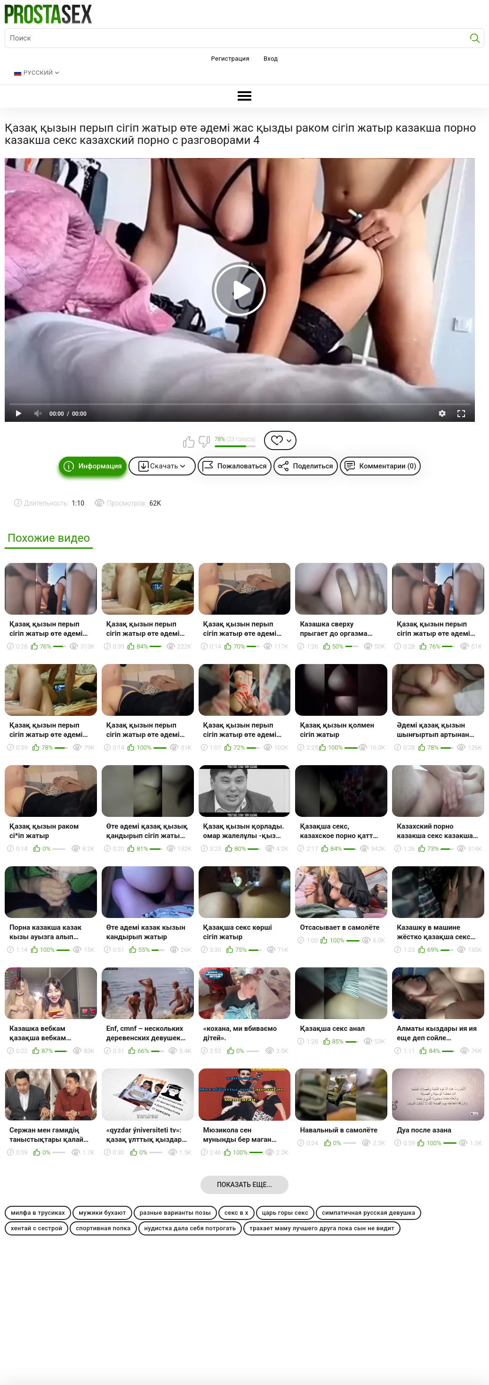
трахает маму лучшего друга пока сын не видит (321, 1228)
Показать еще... (244, 1184)
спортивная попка (103, 1228)
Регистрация (230, 58)
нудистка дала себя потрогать (190, 1228)
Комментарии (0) (388, 466)
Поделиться (313, 466)
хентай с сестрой (36, 1228)
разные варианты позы (175, 1212)
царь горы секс (285, 1212)
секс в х (236, 1212)
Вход (271, 58)
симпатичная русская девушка (368, 1212)
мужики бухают (102, 1212)
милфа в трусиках (38, 1212)
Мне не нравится (204, 441)
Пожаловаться (242, 466)
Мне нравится (189, 441)
